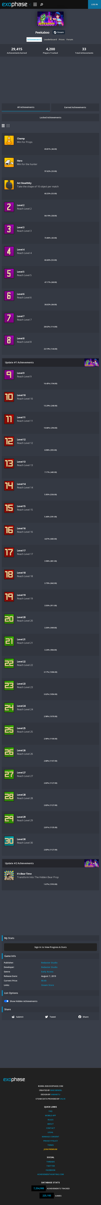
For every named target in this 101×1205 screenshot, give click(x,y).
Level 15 (21, 506)
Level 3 (20, 227)
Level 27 (21, 772)
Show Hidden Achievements (23, 1001)
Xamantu (55, 1094)
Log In (94, 4)
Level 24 (21, 705)
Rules (50, 1119)
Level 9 (20, 373)
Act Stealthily (24, 183)
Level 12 (21, 439)
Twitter (50, 1166)
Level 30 (21, 839)
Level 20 (21, 617)
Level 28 (21, 794)
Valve (62, 1098)
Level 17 (21, 550)
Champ (21, 138)
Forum (70, 39)
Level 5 (20, 271)
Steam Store (47, 985)
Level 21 (21, 639)
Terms (50, 1145)
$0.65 (43, 980)
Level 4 (20, 249)
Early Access (47, 971)
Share (83, 1016)
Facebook (50, 1170)
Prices (62, 39)
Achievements (34, 39)
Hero (19, 160)
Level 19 (21, 595)
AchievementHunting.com (50, 1174)
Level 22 (21, 661)
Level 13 (21, 461)
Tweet (50, 1016)
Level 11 (21, 417)
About (50, 1124)
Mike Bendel (56, 1090)
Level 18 (21, 572)
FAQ (50, 1111)
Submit (17, 1016)
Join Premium (50, 1149)
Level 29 (21, 817)
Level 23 (21, 683)
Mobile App (50, 1115)
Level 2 (20, 205)
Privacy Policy (50, 1140)
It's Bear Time (24, 873)
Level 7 (20, 316)
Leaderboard (50, 39)
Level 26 (21, 750)
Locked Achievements (50, 117)
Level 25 (21, 728)
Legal (50, 1132)
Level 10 (21, 395)
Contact (50, 1128)
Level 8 (20, 338)
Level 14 (21, 484)
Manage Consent (50, 1136)
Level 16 (21, 528)
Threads (50, 1161)
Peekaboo (42, 32)
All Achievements (25, 107)
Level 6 (20, 294)
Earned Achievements (75, 107)
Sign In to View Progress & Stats (50, 947)
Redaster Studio (49, 962)
